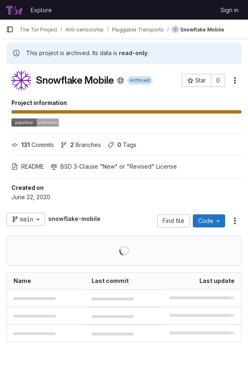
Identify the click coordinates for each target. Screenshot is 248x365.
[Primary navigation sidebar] (9, 29)
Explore (41, 10)
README (27, 166)
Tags (121, 144)
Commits (32, 144)
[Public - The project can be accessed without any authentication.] (120, 80)
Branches (80, 144)
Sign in (230, 10)
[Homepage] (14, 9)
